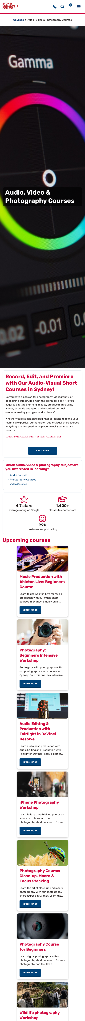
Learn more (32, 610)
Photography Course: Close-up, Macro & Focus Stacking (40, 875)
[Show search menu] (62, 6)
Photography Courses (23, 479)
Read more (42, 450)
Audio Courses (18, 475)
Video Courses (18, 484)
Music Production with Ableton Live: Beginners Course (42, 581)
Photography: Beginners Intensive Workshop (39, 655)
